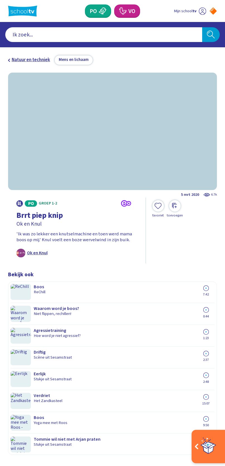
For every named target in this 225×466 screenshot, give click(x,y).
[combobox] (103, 34)
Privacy (17, 344)
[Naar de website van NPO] (213, 11)
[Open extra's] (208, 446)
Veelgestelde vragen (33, 328)
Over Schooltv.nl (28, 336)
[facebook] (11, 413)
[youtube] (47, 413)
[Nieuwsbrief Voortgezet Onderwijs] (165, 366)
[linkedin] (35, 413)
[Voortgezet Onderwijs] (122, 11)
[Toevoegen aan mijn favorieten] (158, 209)
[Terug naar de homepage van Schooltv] (22, 11)
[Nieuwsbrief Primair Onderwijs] (164, 347)
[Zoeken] (211, 34)
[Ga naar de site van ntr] (209, 428)
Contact (18, 320)
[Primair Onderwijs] (102, 11)
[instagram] (23, 413)
